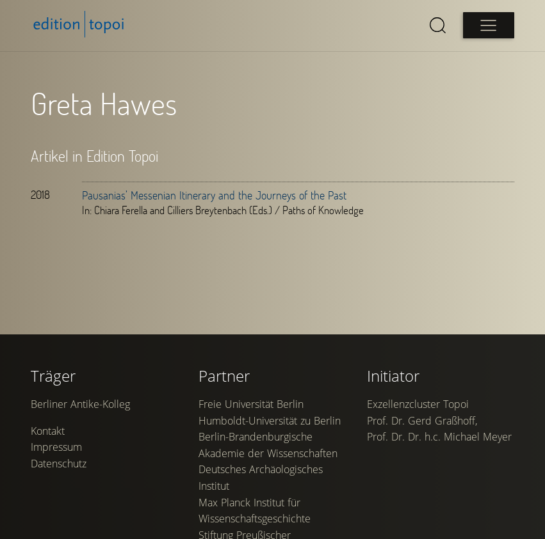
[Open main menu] (488, 25)
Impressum (56, 447)
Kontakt (48, 431)
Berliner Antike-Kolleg (80, 404)
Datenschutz (58, 464)
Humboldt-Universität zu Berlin (270, 421)
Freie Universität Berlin (251, 404)
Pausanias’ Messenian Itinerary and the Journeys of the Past (214, 195)
